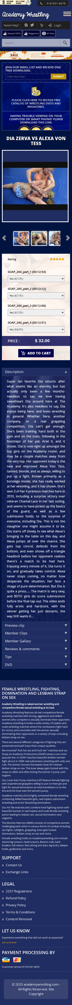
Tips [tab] (36, 656)
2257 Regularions (19, 891)
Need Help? (11, 25)
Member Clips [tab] (36, 633)
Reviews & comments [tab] (36, 649)
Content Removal (19, 919)
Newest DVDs (14, 33)
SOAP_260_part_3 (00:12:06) (27, 306)
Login (57, 25)
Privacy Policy (16, 905)
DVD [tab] (36, 664)
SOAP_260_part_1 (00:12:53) (27, 272)
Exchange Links (17, 872)
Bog (26, 24)
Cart (42, 24)
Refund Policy (16, 898)
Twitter (32, 24)
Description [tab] (36, 371)
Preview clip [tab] (36, 625)
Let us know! (9, 942)
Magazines (33, 33)
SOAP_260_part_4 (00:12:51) (27, 322)
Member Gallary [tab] (36, 641)
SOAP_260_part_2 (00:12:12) (27, 289)
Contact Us (14, 865)
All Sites (50, 33)
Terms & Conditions (20, 912)
